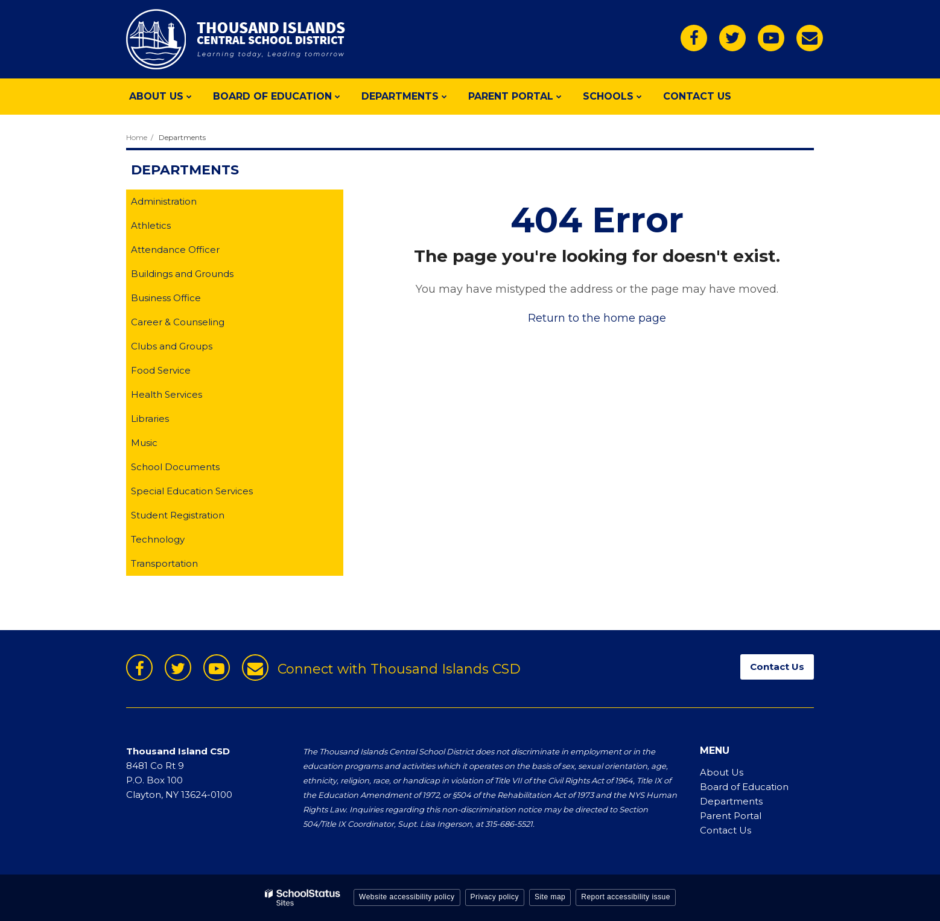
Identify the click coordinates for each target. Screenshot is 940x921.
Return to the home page (597, 318)
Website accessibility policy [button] (407, 897)
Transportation (164, 563)
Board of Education (744, 786)
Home (136, 137)
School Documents (175, 467)
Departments (182, 137)
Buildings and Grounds (182, 273)
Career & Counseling (177, 322)
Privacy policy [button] (495, 897)
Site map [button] (550, 897)
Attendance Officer (175, 249)
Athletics (151, 225)
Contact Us (725, 830)
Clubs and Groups (171, 346)
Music (144, 442)
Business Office (166, 298)
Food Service (161, 370)
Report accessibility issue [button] (625, 897)
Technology (158, 539)
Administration (164, 201)
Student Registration (177, 515)
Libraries (150, 418)
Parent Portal (730, 815)
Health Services (166, 394)
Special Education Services (192, 491)
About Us (721, 772)
